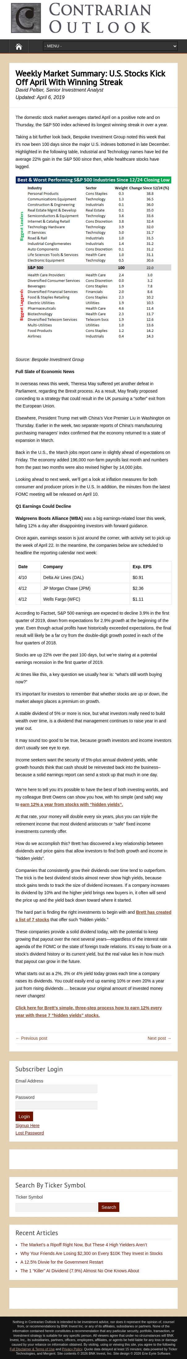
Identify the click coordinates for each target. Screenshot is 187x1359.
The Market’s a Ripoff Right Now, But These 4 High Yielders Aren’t (83, 1244)
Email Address (29, 1080)
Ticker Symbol (29, 1197)
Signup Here (27, 1125)
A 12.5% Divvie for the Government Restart (61, 1262)
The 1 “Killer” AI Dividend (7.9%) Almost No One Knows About (79, 1270)
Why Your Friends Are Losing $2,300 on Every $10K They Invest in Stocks (91, 1253)
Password (24, 1097)
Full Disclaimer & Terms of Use (32, 1349)
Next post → (160, 1038)
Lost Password (29, 1132)
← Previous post (31, 1038)
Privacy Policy (72, 1349)
